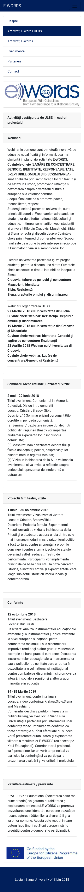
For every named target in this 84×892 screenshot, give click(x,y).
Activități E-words (20, 41)
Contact (13, 71)
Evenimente (16, 51)
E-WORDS (12, 5)
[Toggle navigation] (75, 6)
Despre (12, 21)
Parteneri (14, 61)
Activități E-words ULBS (24, 31)
